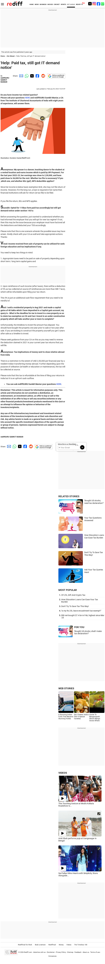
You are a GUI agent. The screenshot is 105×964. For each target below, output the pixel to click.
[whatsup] (103, 3)
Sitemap (70, 952)
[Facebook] (98, 3)
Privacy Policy (61, 952)
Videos (68, 945)
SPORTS (63, 4)
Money (61, 945)
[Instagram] (94, 3)
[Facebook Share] (37, 76)
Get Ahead (10, 56)
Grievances (52, 956)
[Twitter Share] (31, 76)
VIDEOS (62, 772)
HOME (31, 4)
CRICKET (57, 4)
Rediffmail (52, 945)
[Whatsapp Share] (26, 76)
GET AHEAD (71, 4)
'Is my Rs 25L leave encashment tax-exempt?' (81, 611)
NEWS (37, 4)
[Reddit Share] (42, 76)
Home (3, 56)
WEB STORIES (66, 688)
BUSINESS (43, 4)
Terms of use (95, 952)
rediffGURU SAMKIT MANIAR (5, 80)
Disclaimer (51, 952)
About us (86, 952)
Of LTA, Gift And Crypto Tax (73, 595)
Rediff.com (28, 952)
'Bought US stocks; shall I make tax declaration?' (88, 632)
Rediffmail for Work (25, 945)
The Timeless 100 (80, 945)
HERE (27, 98)
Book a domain (40, 945)
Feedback (78, 952)
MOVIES (50, 4)
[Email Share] (20, 76)
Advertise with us (39, 952)
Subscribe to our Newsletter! (67, 444)
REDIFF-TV (79, 4)
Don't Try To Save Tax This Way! (75, 606)
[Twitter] (90, 3)
